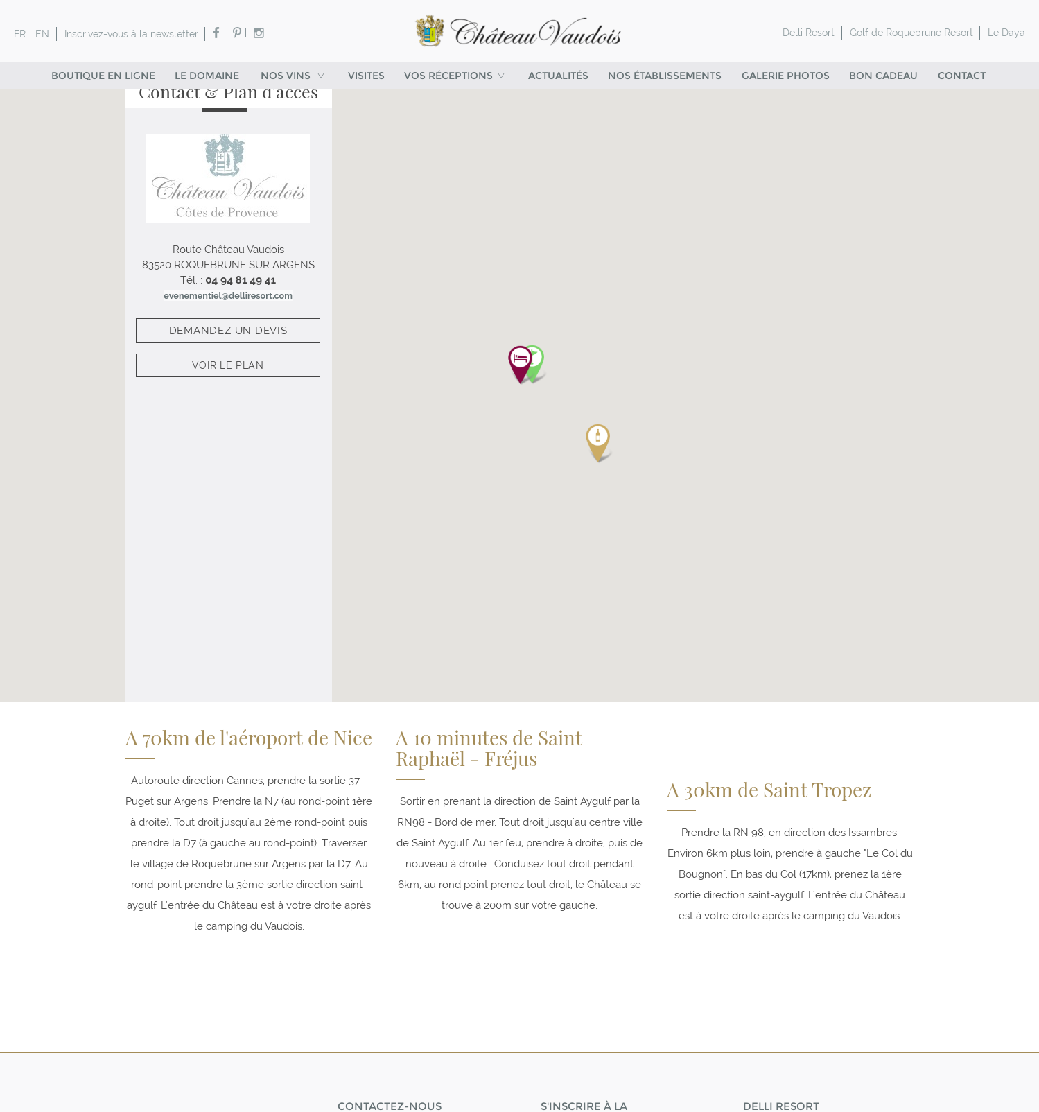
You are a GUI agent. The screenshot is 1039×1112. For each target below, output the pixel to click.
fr (20, 34)
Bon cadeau (883, 75)
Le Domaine (207, 75)
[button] (520, 378)
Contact (962, 75)
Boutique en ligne (103, 75)
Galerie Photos (786, 75)
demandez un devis (228, 348)
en (42, 34)
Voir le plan (227, 383)
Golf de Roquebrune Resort (911, 32)
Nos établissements (665, 75)
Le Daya (1006, 32)
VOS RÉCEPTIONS (456, 75)
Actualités (558, 75)
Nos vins (294, 75)
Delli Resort (809, 32)
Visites (366, 75)
